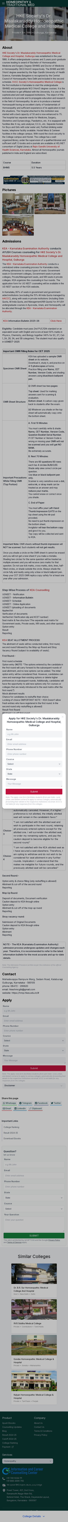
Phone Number (14, 749)
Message (11, 779)
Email (9, 739)
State (9, 769)
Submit (34, 791)
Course (10, 759)
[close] (63, 717)
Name (9, 729)
